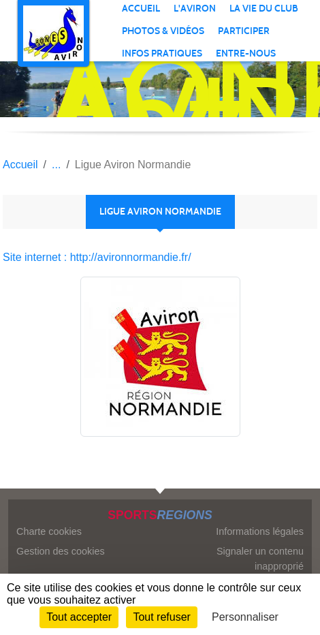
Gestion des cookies (60, 551)
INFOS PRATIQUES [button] (162, 53)
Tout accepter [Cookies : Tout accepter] (79, 617)
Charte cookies (49, 531)
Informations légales (260, 531)
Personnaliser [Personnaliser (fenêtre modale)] (245, 617)
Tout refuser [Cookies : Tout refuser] (161, 617)
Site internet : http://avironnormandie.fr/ (97, 257)
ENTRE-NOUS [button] (246, 53)
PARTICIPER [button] (244, 31)
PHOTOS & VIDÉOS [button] (163, 31)
